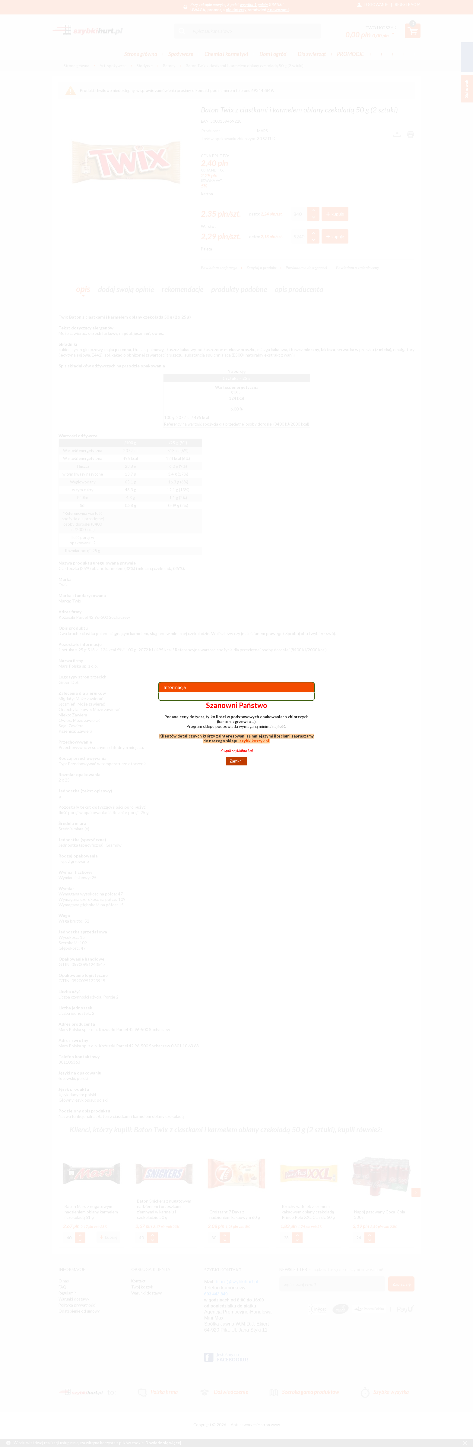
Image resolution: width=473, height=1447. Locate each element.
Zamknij (236, 761)
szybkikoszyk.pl (254, 740)
